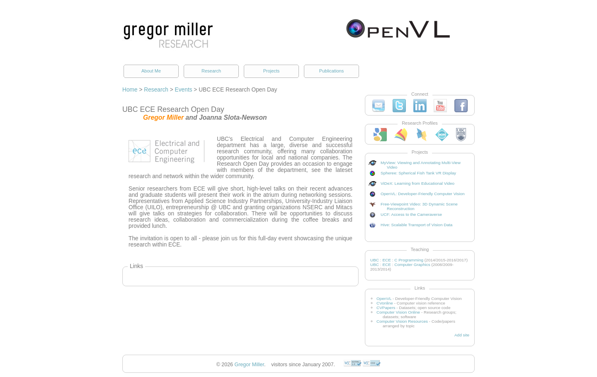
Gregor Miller (249, 364)
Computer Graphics (412, 264)
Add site (461, 335)
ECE (386, 260)
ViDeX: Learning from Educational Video (417, 183)
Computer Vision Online (398, 312)
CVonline (384, 303)
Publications (331, 70)
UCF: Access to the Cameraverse (411, 214)
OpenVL (383, 298)
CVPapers (385, 307)
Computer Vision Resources (402, 321)
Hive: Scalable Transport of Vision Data (416, 224)
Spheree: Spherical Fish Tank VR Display (418, 173)
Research (211, 70)
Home (130, 90)
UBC (374, 260)
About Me (151, 70)
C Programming (408, 260)
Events (183, 90)
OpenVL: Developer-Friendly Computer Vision (423, 193)
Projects (271, 70)
